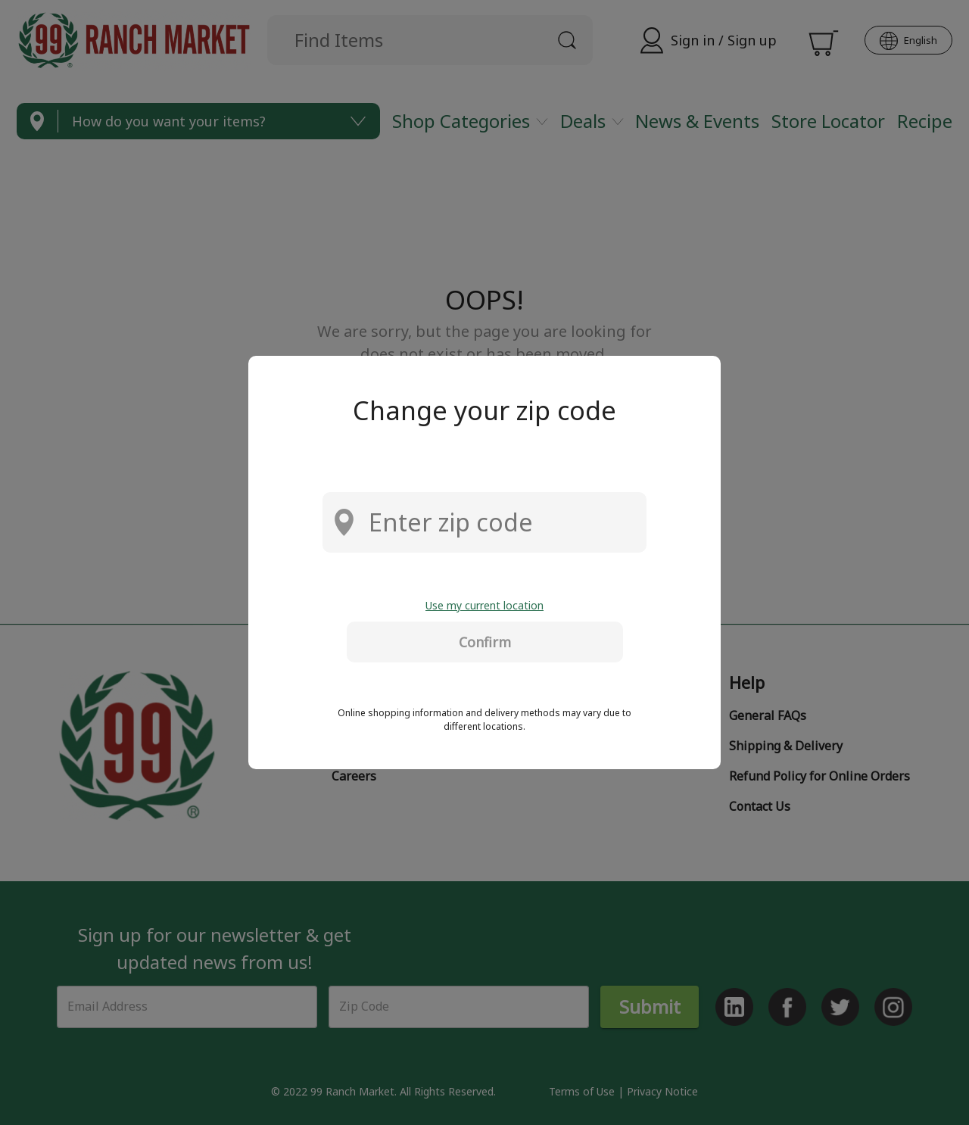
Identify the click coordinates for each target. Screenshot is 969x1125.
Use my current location (484, 605)
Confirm (485, 642)
